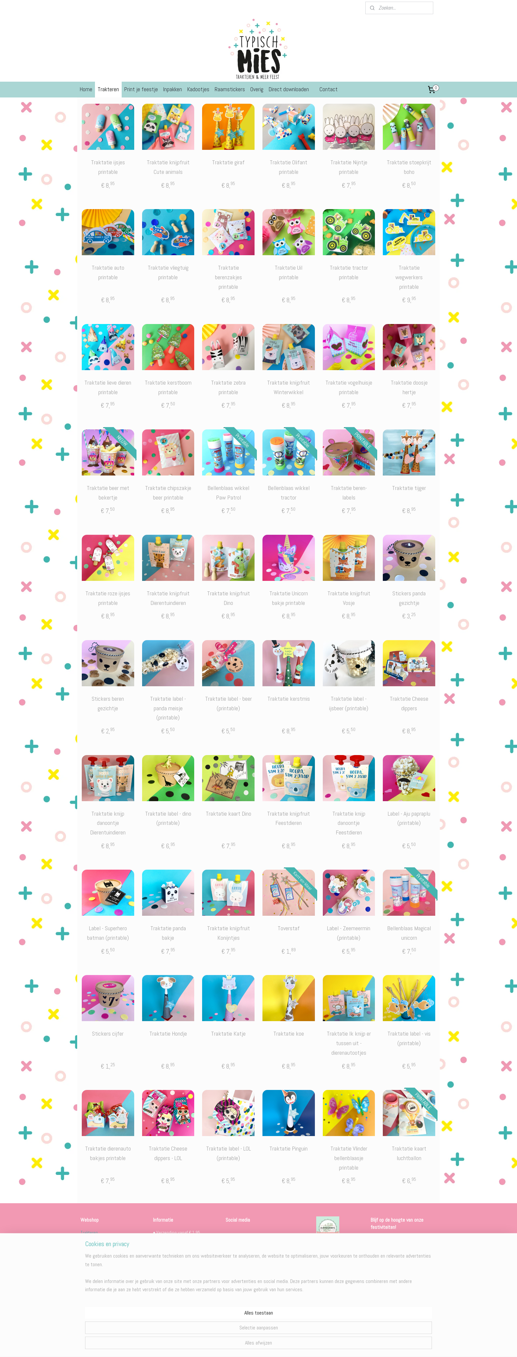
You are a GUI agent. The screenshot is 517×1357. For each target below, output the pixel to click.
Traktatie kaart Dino (228, 813)
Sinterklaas (90, 1255)
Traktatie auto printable (108, 272)
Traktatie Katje (228, 1033)
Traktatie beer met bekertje (108, 492)
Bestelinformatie (168, 1301)
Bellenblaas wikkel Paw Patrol (228, 492)
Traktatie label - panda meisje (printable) (168, 708)
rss (250, 1345)
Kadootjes (198, 89)
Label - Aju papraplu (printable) (409, 818)
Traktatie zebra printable (228, 387)
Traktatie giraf (228, 162)
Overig (256, 89)
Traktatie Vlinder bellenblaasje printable (348, 1158)
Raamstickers (230, 89)
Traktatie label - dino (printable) (168, 818)
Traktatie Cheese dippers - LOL (168, 1153)
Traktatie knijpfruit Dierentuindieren (168, 598)
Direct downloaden (289, 89)
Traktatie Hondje (168, 1033)
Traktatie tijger (409, 488)
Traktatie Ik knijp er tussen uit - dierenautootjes (349, 1043)
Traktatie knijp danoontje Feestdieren (348, 823)
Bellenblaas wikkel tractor (289, 492)
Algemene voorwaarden (174, 1308)
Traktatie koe (288, 1033)
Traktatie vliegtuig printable (168, 272)
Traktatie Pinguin (288, 1148)
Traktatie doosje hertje (409, 387)
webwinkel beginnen (271, 1345)
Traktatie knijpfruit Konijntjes (228, 932)
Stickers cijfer (108, 1033)
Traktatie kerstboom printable (168, 387)
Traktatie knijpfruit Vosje (348, 598)
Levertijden (163, 1315)
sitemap (238, 1345)
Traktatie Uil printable (288, 272)
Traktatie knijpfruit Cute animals (168, 167)
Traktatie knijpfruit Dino (228, 598)
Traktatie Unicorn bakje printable (288, 598)
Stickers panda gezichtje (409, 598)
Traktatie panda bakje (168, 932)
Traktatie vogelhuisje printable (348, 387)
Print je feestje (141, 89)
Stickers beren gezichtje (108, 703)
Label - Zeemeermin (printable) (348, 932)
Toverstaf (289, 928)
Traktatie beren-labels (349, 492)
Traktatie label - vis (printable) (409, 1038)
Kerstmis (88, 1262)
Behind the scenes (253, 1284)
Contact (328, 89)
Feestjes (88, 1240)
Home (86, 89)
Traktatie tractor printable (349, 272)
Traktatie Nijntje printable (348, 167)
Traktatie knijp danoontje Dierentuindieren (108, 823)
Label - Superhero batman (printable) (108, 932)
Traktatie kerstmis (288, 698)
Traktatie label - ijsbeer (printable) (348, 703)
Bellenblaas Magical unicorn (409, 932)
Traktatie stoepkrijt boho (409, 167)
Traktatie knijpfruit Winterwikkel (288, 387)
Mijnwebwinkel (320, 1345)
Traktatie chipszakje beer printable (168, 492)
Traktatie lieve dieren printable (107, 387)
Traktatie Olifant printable (288, 167)
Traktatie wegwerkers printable (409, 277)
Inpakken (172, 89)
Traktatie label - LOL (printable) (228, 1153)
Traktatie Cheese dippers (409, 703)
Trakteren (108, 89)
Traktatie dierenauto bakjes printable (108, 1153)
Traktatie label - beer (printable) (228, 703)
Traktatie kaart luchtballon (409, 1153)
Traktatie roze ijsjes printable (107, 598)
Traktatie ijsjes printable (108, 167)
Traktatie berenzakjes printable (228, 277)
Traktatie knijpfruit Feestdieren (288, 818)
